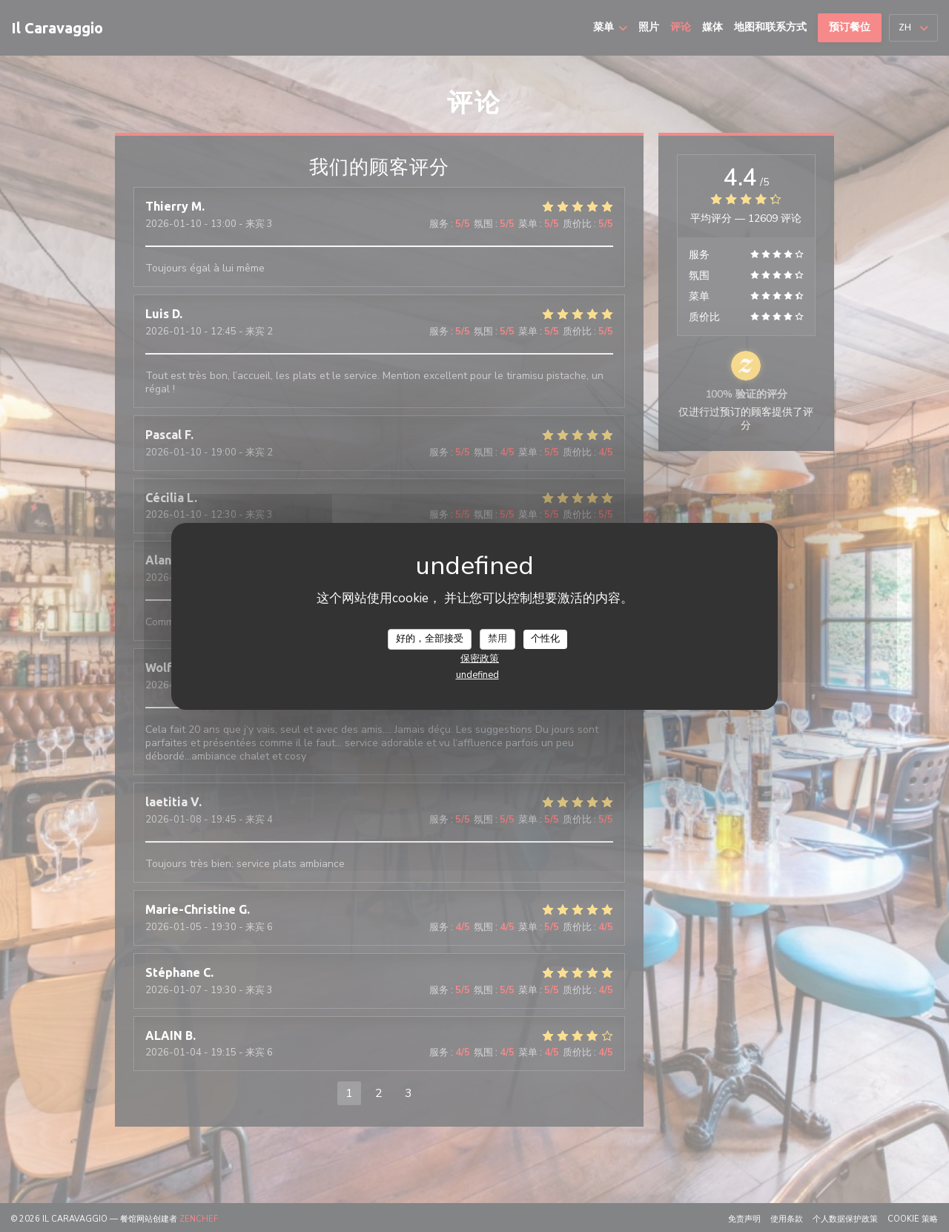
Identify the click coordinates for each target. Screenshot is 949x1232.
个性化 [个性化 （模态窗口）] (545, 638)
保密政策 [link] (479, 658)
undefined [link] (477, 675)
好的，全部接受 (429, 638)
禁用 (497, 638)
